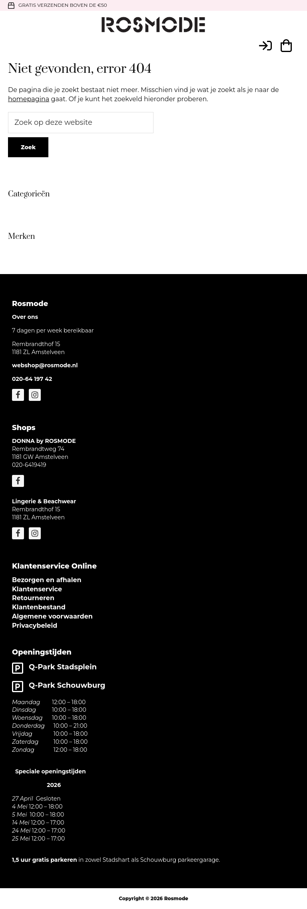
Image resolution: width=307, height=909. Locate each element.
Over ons (25, 316)
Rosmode (176, 898)
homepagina (28, 99)
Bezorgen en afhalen (47, 580)
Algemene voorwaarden (52, 616)
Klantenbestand (39, 607)
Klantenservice (37, 589)
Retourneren (33, 598)
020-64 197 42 (32, 378)
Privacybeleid (34, 625)
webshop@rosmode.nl (45, 365)
